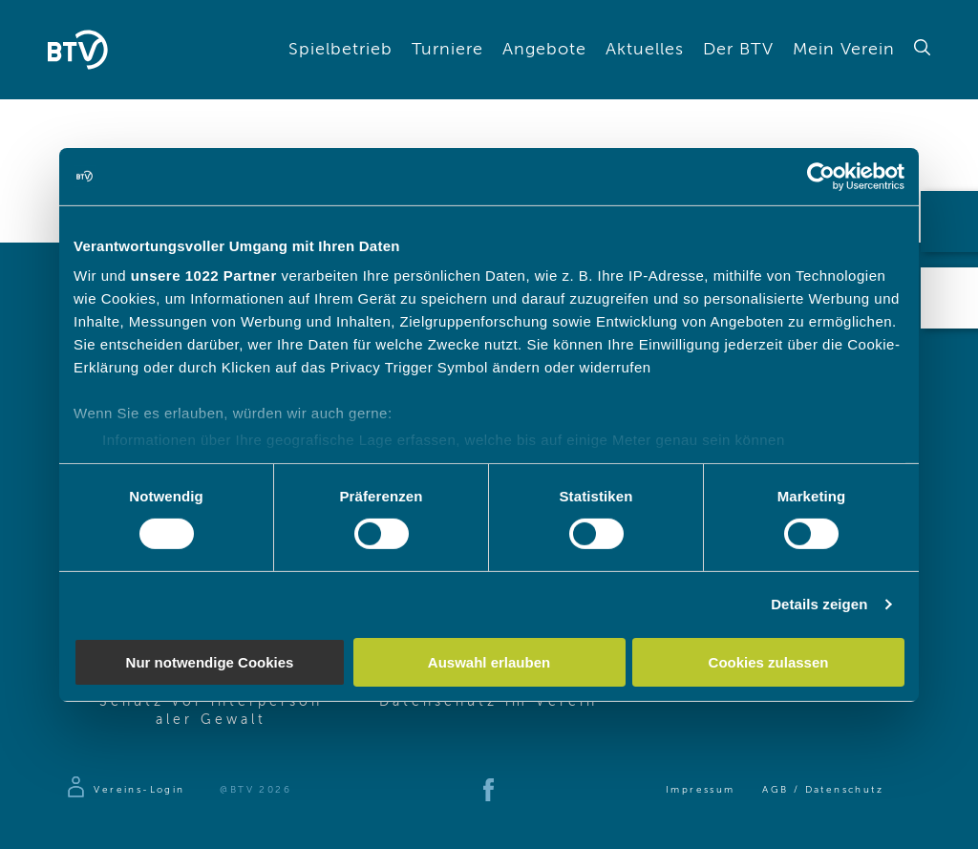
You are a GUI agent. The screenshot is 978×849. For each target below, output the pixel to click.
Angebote (544, 49)
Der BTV (738, 49)
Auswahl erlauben (489, 662)
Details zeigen (819, 604)
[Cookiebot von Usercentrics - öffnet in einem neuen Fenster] (820, 175)
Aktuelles (645, 49)
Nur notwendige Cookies (210, 662)
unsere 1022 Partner (204, 275)
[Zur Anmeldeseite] (124, 790)
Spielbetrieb (340, 49)
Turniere (447, 49)
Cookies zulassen (769, 662)
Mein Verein (844, 49)
